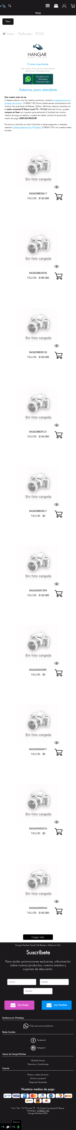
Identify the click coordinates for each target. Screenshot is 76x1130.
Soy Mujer (19, 1005)
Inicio (8, 34)
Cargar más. (38, 937)
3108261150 (43, 1110)
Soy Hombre (57, 1005)
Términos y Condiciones (38, 1064)
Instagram (41, 1047)
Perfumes (24, 34)
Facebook (41, 1040)
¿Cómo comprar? (38, 1078)
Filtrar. (8, 21)
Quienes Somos (38, 1060)
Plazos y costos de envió (37, 1074)
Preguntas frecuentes (38, 1082)
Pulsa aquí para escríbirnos (41, 1026)
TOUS (39, 34)
